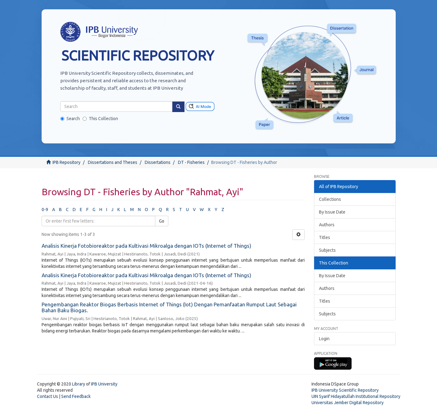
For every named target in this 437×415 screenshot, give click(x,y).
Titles (324, 237)
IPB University (104, 383)
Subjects (327, 250)
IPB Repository (66, 162)
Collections (330, 199)
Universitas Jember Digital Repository (348, 402)
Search (70, 118)
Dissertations (158, 162)
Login (324, 338)
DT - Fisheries (191, 162)
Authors (327, 224)
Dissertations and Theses (112, 162)
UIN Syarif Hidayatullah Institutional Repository (356, 396)
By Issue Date (332, 212)
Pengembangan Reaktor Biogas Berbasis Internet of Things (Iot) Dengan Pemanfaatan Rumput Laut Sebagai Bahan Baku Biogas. (169, 307)
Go (161, 221)
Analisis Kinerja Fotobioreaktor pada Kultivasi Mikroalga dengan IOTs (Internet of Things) (146, 246)
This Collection (100, 118)
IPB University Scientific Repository (345, 390)
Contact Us (47, 396)
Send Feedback (76, 396)
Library (78, 383)
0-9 (45, 209)
